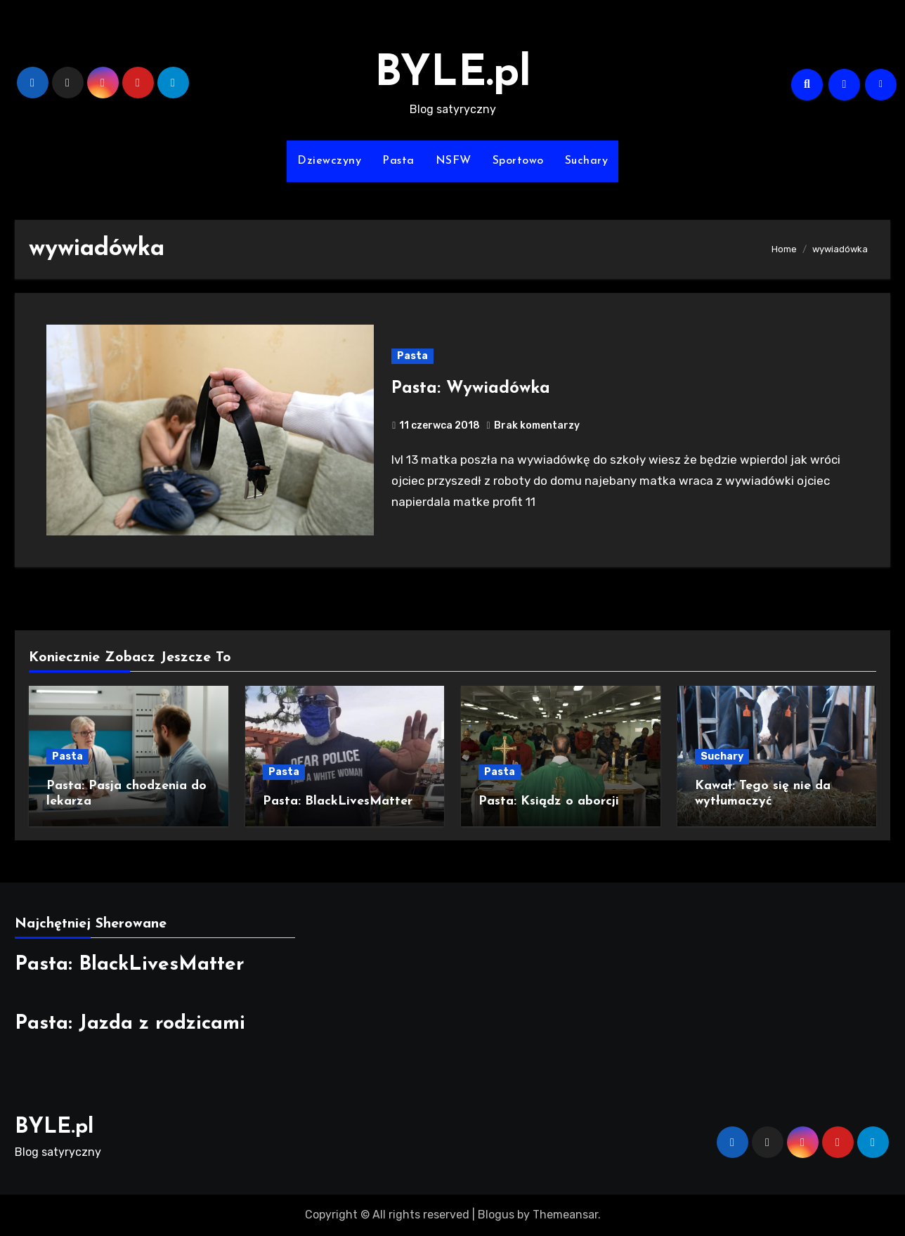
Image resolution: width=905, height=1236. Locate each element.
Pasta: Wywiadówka (470, 388)
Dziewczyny (329, 161)
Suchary (586, 161)
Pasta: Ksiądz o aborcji (548, 801)
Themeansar (565, 1214)
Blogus (496, 1214)
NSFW (453, 161)
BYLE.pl (453, 74)
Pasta (398, 161)
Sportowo (518, 161)
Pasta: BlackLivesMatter (337, 801)
